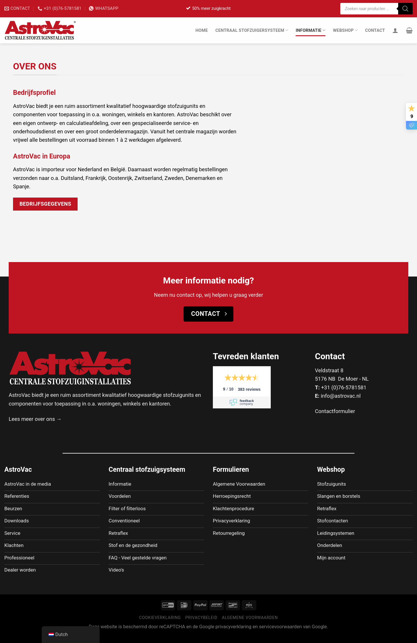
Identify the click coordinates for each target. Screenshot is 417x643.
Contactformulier (335, 411)
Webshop (345, 30)
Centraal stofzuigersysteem (251, 30)
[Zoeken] (405, 8)
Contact (375, 30)
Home (201, 30)
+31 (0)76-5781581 (344, 387)
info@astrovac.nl (341, 396)
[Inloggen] (395, 30)
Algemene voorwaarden (250, 625)
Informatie (310, 30)
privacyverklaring (233, 635)
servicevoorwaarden (280, 635)
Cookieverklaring (160, 625)
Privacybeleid (201, 625)
